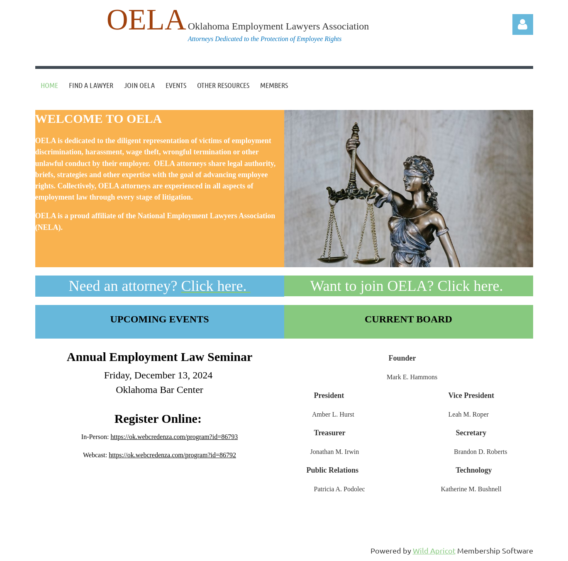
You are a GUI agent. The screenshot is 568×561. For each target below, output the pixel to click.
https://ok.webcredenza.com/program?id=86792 (172, 455)
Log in (522, 24)
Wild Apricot (434, 550)
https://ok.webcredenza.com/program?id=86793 (174, 436)
